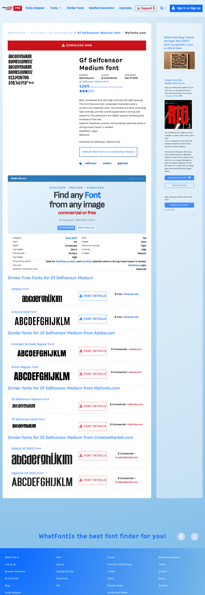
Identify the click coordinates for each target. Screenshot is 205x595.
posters (71, 261)
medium (107, 163)
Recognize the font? (179, 177)
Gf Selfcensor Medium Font (30, 399)
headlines (61, 261)
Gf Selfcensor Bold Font (28, 419)
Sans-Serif (71, 238)
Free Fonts (62, 578)
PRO (17, 8)
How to (60, 564)
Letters (111, 571)
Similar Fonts (75, 8)
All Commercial (61, 33)
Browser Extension (15, 571)
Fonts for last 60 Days (119, 564)
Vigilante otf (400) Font (27, 473)
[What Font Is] (7, 8)
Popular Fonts (115, 585)
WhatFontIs (17, 33)
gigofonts (123, 163)
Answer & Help (174, 96)
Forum (111, 557)
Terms (162, 564)
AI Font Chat (12, 578)
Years (110, 578)
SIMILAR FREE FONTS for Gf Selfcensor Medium (108, 152)
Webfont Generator (101, 8)
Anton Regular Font (25, 367)
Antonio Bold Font (24, 312)
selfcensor (91, 163)
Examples (125, 8)
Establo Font (20, 289)
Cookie (162, 571)
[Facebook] (181, 537)
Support (146, 8)
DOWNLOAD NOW (77, 45)
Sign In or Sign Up (186, 8)
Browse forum (179, 185)
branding (86, 261)
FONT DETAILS (92, 296)
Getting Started (65, 571)
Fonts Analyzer (35, 8)
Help (58, 557)
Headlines (133, 265)
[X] (194, 537)
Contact (163, 585)
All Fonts (37, 33)
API (58, 585)
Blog (7, 585)
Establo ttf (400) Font (26, 448)
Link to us (10, 564)
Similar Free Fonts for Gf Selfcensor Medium (50, 278)
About (162, 578)
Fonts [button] (54, 8)
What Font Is (12, 557)
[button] (163, 8)
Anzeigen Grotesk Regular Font (33, 344)
